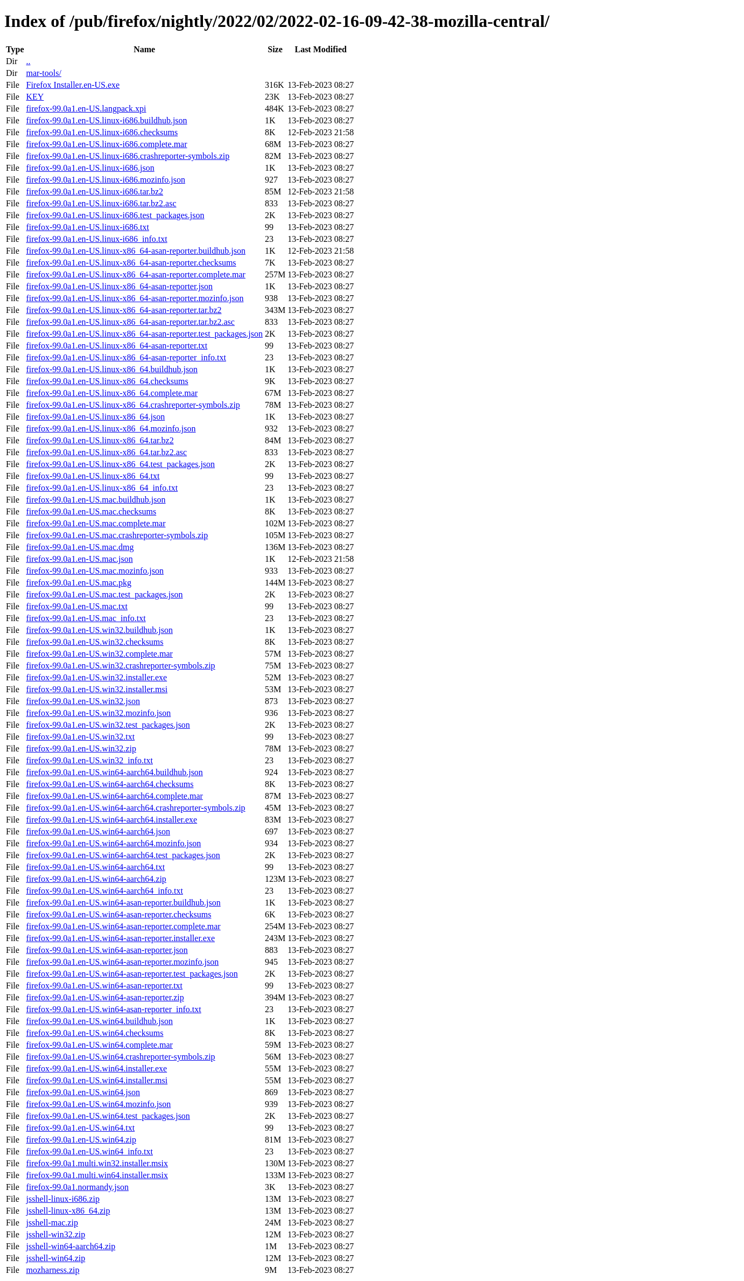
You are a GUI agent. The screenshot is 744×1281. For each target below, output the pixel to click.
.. (28, 61)
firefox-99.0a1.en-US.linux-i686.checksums (102, 132)
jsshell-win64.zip (55, 1258)
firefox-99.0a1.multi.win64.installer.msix (97, 1175)
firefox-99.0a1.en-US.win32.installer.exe (96, 677)
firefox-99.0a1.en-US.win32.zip (81, 748)
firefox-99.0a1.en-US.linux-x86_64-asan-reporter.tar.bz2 (123, 310)
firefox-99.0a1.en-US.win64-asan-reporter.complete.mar (123, 926)
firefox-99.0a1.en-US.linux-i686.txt (87, 227)
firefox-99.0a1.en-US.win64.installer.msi (96, 1080)
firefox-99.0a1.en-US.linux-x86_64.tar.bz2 (99, 440)
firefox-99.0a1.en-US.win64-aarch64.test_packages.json (123, 855)
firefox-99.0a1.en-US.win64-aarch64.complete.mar (114, 795)
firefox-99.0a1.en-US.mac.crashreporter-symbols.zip (117, 535)
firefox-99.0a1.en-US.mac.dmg (80, 547)
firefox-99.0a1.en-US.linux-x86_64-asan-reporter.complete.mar (135, 274)
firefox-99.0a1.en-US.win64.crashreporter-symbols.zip (120, 1056)
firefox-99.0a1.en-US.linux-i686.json (90, 167)
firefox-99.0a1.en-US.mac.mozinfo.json (94, 570)
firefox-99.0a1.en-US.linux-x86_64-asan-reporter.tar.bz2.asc (130, 321)
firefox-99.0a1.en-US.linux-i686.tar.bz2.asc (101, 203)
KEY (35, 96)
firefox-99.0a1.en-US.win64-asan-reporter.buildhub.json (123, 902)
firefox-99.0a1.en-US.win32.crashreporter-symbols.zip (120, 665)
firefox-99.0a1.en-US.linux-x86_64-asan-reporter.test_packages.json (144, 333)
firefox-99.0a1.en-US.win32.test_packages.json (107, 724)
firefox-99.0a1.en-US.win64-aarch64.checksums (109, 784)
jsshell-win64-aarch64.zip (70, 1246)
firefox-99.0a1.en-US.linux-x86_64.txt (92, 476)
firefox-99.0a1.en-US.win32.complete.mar (99, 653)
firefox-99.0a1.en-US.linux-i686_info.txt (96, 238)
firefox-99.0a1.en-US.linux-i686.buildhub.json (106, 120)
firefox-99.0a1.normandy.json (77, 1187)
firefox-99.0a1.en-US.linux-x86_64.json (95, 416)
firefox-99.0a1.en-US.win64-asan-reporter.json (106, 950)
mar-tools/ (43, 73)
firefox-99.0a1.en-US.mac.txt (76, 606)
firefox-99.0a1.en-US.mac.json (79, 558)
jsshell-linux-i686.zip (62, 1198)
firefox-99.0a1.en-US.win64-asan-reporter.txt (104, 985)
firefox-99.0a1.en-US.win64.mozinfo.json (98, 1104)
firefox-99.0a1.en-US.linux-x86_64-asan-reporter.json (119, 286)
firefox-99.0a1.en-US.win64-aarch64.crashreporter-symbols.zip (135, 807)
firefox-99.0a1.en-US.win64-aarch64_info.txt (104, 890)
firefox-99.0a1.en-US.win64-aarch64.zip (96, 878)
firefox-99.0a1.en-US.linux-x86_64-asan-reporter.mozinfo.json (134, 298)
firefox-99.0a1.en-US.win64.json (83, 1092)
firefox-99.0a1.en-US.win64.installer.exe (96, 1068)
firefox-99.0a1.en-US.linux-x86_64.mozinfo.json (110, 428)
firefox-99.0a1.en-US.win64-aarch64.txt (95, 867)
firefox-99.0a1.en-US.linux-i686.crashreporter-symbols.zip (127, 156)
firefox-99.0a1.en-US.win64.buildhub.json (99, 1021)
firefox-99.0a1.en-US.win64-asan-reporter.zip (105, 997)
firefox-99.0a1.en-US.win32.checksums (94, 641)
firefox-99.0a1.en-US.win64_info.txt (89, 1151)
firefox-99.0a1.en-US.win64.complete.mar (99, 1044)
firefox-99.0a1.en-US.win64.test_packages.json (107, 1115)
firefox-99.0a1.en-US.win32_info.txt (89, 760)
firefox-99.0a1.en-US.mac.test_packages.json (104, 594)
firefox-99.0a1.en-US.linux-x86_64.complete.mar (112, 393)
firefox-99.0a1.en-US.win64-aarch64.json (98, 831)
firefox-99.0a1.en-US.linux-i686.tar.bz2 (94, 191)
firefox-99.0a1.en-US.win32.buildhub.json (99, 630)
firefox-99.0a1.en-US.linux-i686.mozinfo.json (105, 179)
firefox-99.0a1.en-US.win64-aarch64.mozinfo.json (113, 843)
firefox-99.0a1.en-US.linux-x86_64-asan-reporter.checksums (131, 262)
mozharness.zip (52, 1270)
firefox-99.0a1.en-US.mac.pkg (78, 582)
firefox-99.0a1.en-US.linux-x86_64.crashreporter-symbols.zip (133, 404)
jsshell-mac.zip (52, 1222)
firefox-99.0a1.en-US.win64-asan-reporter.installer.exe (120, 938)
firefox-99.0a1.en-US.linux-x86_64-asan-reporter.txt (116, 345)
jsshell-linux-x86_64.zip (68, 1210)
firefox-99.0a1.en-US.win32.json (83, 701)
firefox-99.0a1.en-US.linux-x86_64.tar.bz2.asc (106, 452)
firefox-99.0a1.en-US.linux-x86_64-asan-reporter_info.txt (126, 357)
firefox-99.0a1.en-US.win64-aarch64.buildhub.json (114, 772)
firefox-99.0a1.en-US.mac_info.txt (85, 618)
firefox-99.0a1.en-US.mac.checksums (91, 511)
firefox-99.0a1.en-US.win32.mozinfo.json (98, 713)
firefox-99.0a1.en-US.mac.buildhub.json (95, 499)
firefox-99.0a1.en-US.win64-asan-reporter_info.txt (113, 1009)
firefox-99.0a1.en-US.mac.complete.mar (95, 523)
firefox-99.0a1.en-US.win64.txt (80, 1127)
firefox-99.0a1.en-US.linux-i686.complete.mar (106, 144)
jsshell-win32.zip (55, 1234)
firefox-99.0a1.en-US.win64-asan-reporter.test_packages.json (131, 973)
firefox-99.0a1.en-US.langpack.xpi (86, 108)
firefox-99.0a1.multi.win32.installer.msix (97, 1163)
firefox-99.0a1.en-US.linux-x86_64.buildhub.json (112, 369)
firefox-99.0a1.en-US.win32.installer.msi (96, 689)
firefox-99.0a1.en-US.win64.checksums (94, 1033)
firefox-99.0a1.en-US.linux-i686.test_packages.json (115, 215)
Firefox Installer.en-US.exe (73, 84)
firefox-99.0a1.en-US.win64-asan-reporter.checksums (118, 914)
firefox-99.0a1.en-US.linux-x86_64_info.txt (102, 487)
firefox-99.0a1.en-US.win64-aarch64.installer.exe (111, 819)
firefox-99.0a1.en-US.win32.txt (80, 736)
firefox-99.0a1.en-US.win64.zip (81, 1139)
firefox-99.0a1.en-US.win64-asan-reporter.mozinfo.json (122, 961)
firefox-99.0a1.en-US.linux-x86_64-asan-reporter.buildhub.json (135, 250)
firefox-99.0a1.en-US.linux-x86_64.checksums (107, 381)
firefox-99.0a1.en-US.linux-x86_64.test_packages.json (120, 464)
